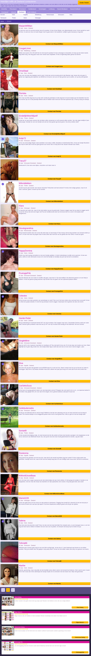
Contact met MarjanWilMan (54, 44)
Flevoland (13, 9)
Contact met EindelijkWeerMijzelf (54, 134)
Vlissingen (38, 18)
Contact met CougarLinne (54, 66)
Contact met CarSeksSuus (54, 403)
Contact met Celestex (54, 314)
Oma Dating (80, 607)
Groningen (42, 9)
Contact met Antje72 (54, 156)
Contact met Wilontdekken (54, 201)
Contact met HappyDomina (54, 269)
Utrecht (13, 12)
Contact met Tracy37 (54, 179)
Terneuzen (3, 18)
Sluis (71, 14)
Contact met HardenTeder (54, 336)
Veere (25, 18)
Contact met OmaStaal (54, 89)
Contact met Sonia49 (54, 448)
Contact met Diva (54, 381)
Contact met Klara (54, 224)
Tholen (14, 18)
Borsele (3, 14)
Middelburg (38, 14)
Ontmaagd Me (80, 652)
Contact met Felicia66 (54, 561)
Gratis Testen (84, 2)
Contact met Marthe (54, 583)
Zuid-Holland (31, 12)
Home (2, 21)
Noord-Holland (75, 9)
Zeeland (21, 12)
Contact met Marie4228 (54, 516)
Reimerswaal (50, 14)
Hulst (13, 14)
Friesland (22, 9)
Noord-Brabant (62, 9)
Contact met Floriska (54, 111)
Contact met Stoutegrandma (54, 246)
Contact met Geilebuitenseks (54, 426)
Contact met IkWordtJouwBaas (54, 493)
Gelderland (32, 9)
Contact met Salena (54, 538)
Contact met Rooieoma (54, 471)
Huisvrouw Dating (80, 637)
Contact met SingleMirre (54, 358)
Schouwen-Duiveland (61, 15)
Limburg (51, 9)
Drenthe (4, 9)
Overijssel (4, 12)
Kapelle (26, 14)
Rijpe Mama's (80, 622)
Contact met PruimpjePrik (54, 291)
